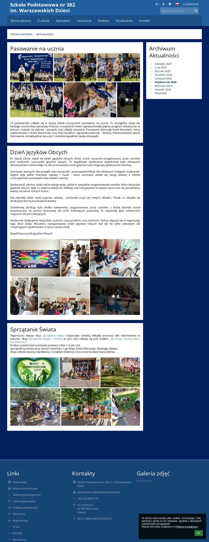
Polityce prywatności (186, 526)
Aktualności (45, 34)
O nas (16, 527)
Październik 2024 (165, 82)
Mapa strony (20, 520)
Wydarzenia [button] (124, 20)
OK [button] (198, 533)
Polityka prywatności (25, 507)
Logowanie (191, 4)
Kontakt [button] (144, 20)
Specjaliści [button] (63, 20)
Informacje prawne (24, 501)
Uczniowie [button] (84, 20)
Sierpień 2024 (163, 89)
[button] (177, 4)
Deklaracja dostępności (27, 495)
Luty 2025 (161, 67)
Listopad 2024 (163, 78)
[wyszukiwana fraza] (179, 10)
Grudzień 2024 (163, 75)
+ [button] (157, 4)
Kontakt (17, 533)
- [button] (163, 4)
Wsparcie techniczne (25, 488)
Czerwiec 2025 (163, 64)
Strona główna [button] (20, 20)
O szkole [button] (43, 20)
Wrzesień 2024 (163, 86)
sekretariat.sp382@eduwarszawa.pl (98, 492)
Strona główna (21, 34)
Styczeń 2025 (162, 71)
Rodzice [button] (103, 20)
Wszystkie (161, 93)
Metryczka (19, 514)
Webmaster (20, 482)
